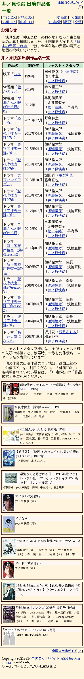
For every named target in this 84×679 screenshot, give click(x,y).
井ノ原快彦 (56, 81)
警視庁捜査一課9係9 (12, 164)
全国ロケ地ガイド (45, 658)
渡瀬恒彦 (55, 134)
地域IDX (25, 22)
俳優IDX (9, 22)
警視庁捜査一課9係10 (12, 149)
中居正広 (69, 72)
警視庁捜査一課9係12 (12, 133)
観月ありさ (68, 332)
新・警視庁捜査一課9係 (13, 269)
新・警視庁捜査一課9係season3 (13, 250)
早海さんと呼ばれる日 (12, 228)
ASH (64, 658)
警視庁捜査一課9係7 (12, 210)
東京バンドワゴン (12, 180)
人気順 (76, 17)
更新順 (62, 17)
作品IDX (25, 17)
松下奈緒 (55, 107)
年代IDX (9, 17)
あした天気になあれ (12, 336)
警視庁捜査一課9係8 (12, 195)
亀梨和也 (66, 175)
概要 (67, 22)
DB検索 (55, 22)
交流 (78, 22)
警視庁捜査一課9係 (12, 321)
